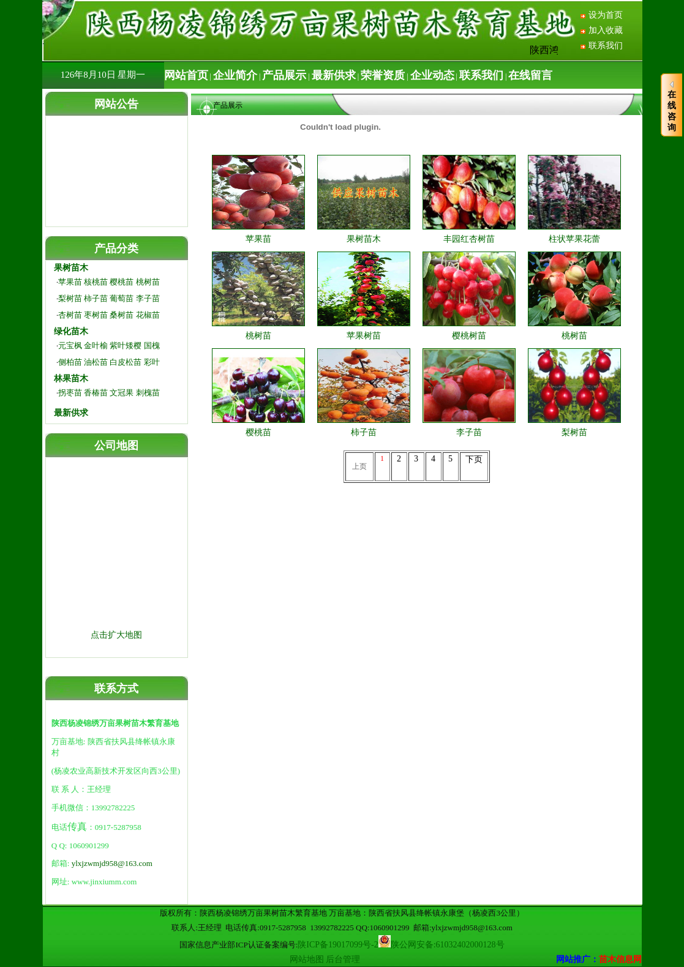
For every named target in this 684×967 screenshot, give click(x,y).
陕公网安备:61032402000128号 (448, 944)
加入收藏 (605, 30)
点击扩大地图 (116, 635)
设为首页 (605, 15)
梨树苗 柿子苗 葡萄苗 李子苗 (109, 298)
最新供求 (71, 412)
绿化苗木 (71, 331)
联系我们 (605, 45)
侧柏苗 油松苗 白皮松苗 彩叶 (109, 362)
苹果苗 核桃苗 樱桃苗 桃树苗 (109, 281)
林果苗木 (71, 378)
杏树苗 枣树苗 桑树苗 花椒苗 (109, 314)
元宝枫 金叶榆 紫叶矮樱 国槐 (109, 345)
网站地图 (307, 959)
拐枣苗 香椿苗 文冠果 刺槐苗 (109, 392)
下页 (474, 459)
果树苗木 (71, 267)
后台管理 (343, 959)
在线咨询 (672, 106)
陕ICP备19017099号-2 (338, 944)
